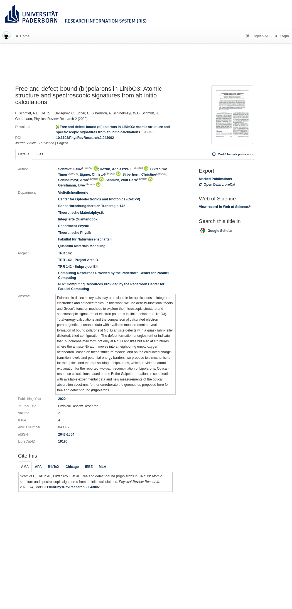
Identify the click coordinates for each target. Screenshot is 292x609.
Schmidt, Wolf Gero (126, 180)
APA (38, 467)
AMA (25, 467)
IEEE (89, 467)
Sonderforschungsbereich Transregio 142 (91, 206)
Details (24, 154)
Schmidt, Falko (75, 169)
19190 (63, 441)
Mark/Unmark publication (232, 154)
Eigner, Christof (97, 174)
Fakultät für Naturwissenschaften (85, 239)
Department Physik (73, 226)
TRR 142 (65, 253)
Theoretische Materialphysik (81, 213)
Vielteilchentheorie (73, 193)
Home (22, 36)
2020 (62, 399)
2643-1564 (66, 434)
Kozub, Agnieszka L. (121, 169)
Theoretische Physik (74, 233)
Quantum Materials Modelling (81, 246)
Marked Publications (215, 179)
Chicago (72, 467)
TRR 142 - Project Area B (78, 260)
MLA (102, 467)
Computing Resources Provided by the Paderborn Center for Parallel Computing (113, 275)
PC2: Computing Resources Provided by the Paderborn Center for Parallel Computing (111, 286)
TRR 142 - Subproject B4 (78, 267)
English (257, 36)
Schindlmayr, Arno (78, 180)
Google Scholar (215, 231)
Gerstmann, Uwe (76, 185)
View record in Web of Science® (224, 207)
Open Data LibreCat (217, 184)
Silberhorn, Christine (144, 174)
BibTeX (53, 467)
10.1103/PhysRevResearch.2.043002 (85, 138)
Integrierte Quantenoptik (78, 219)
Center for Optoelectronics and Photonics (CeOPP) (99, 199)
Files (39, 154)
